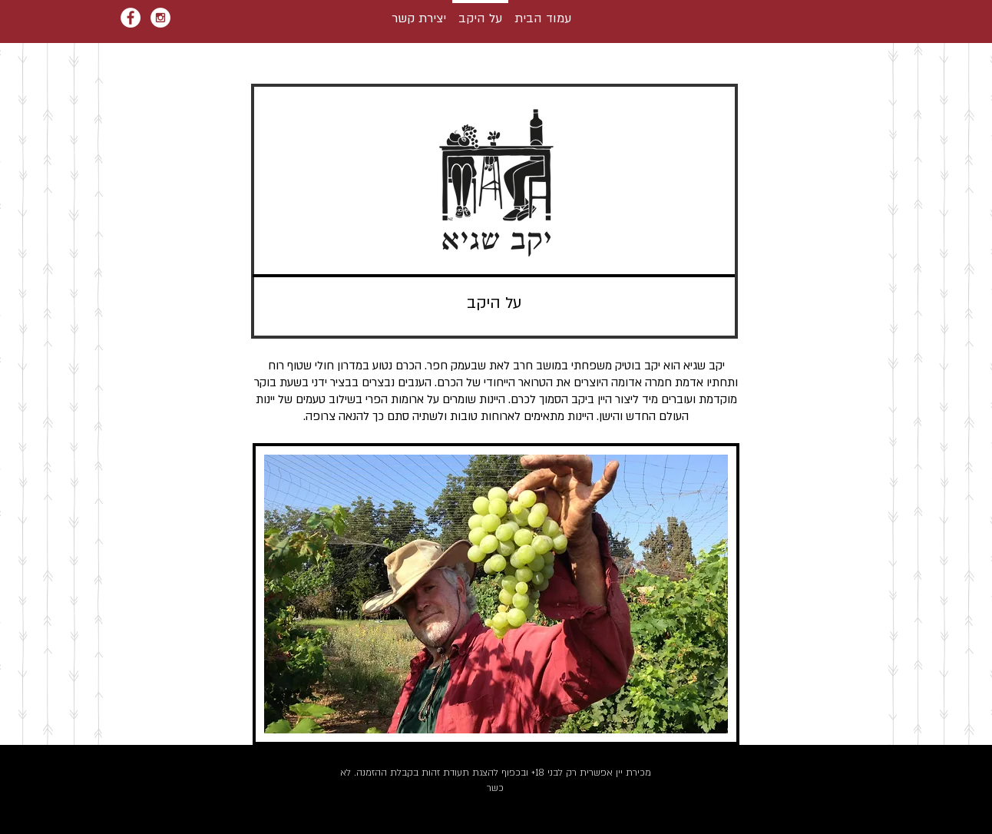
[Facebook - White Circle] (131, 18)
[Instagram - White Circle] (160, 18)
